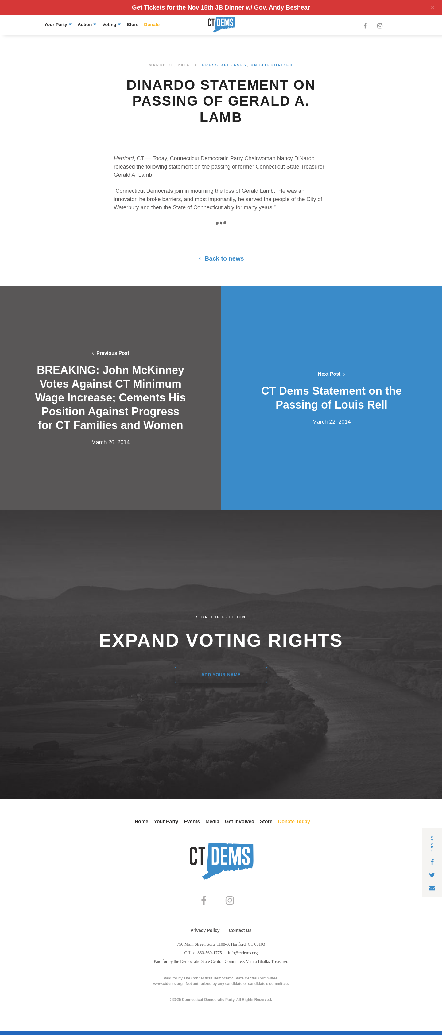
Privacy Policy (205, 934)
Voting (109, 24)
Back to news (221, 258)
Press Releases (224, 65)
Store (132, 24)
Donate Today (294, 821)
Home (141, 821)
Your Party (55, 24)
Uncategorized (272, 65)
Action (85, 24)
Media (212, 821)
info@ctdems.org (243, 957)
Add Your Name (221, 674)
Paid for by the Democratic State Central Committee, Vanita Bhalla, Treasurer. (221, 965)
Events (192, 821)
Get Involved (239, 821)
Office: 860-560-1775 (203, 957)
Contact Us (240, 934)
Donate (152, 24)
